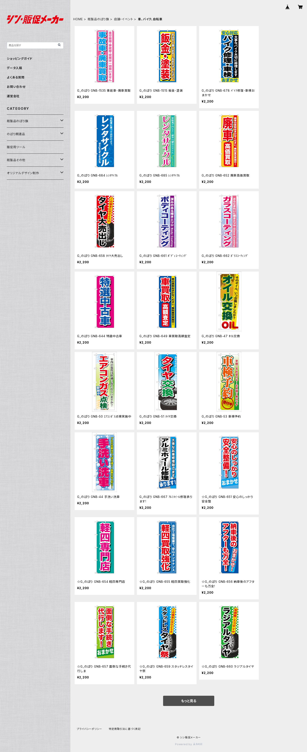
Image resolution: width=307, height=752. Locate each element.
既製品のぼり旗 (98, 19)
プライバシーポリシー (89, 728)
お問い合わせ (16, 86)
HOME (78, 19)
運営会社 (13, 96)
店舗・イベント (123, 19)
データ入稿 (14, 68)
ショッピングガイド (19, 58)
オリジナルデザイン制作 (23, 173)
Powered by (188, 744)
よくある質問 (16, 77)
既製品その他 (16, 160)
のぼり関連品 (16, 134)
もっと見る (188, 701)
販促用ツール (16, 147)
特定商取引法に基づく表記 (125, 728)
